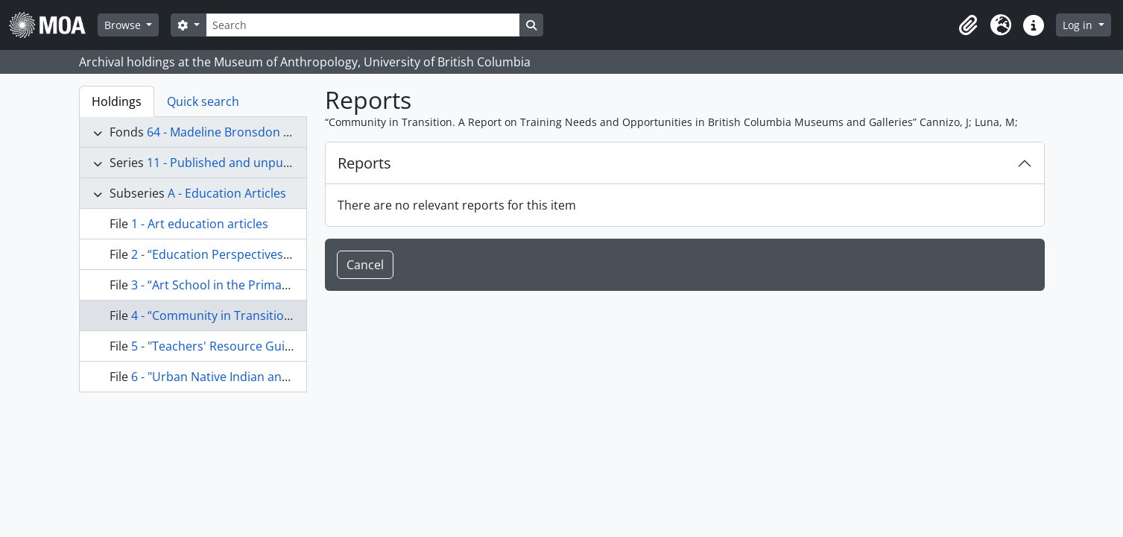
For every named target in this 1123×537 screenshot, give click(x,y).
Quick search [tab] (203, 101)
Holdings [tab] (117, 101)
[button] (968, 25)
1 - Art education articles (199, 224)
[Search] (363, 25)
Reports (364, 163)
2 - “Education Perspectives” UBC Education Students (279, 254)
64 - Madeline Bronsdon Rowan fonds (251, 132)
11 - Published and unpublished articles (257, 162)
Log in (1079, 25)
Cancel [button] (365, 265)
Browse (124, 25)
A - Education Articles (227, 193)
